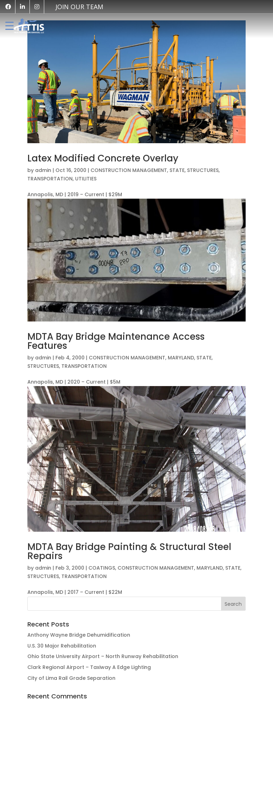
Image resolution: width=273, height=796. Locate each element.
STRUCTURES (203, 170)
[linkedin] (22, 6)
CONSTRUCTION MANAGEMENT (129, 170)
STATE (177, 170)
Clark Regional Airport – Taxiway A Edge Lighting (89, 667)
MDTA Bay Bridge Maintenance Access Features (116, 341)
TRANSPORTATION (50, 178)
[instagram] (37, 6)
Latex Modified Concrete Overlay (102, 158)
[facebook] (8, 6)
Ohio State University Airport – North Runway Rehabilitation (102, 656)
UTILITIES (85, 178)
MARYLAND (181, 357)
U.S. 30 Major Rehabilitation (61, 645)
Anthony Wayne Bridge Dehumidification (78, 634)
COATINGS (101, 567)
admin (43, 170)
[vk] (75, 6)
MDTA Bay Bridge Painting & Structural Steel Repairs (129, 551)
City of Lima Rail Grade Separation (71, 678)
